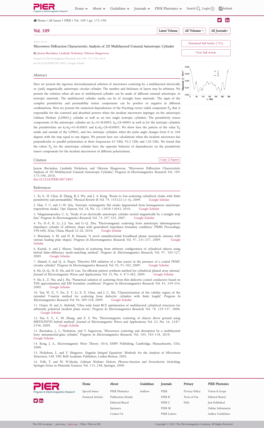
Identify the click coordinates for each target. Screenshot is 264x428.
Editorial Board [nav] (119, 402)
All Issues (55, 21)
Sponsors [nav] (115, 408)
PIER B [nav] (165, 397)
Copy (163, 159)
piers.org (60, 424)
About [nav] (99, 8)
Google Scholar (76, 63)
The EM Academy (42, 424)
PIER (67, 21)
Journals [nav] (142, 8)
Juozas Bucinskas (47, 53)
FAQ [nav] (186, 402)
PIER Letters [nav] (168, 414)
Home (41, 21)
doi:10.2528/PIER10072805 (50, 63)
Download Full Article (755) (205, 43)
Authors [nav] (144, 391)
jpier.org (72, 424)
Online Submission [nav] (219, 408)
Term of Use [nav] (191, 397)
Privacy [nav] (188, 384)
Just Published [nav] (216, 402)
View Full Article (206, 52)
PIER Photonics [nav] (168, 8)
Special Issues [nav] (90, 391)
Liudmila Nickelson (70, 53)
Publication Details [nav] (121, 397)
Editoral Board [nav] (217, 397)
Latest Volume (168, 31)
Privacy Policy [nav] (192, 391)
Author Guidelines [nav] (219, 414)
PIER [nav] (164, 391)
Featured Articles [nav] (92, 397)
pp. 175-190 (97, 21)
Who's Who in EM (90, 424)
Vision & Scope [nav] (217, 391)
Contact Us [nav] (116, 414)
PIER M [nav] (166, 408)
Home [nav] (81, 8)
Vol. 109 (80, 21)
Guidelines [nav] (119, 8)
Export (175, 159)
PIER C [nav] (165, 402)
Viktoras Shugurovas (96, 53)
